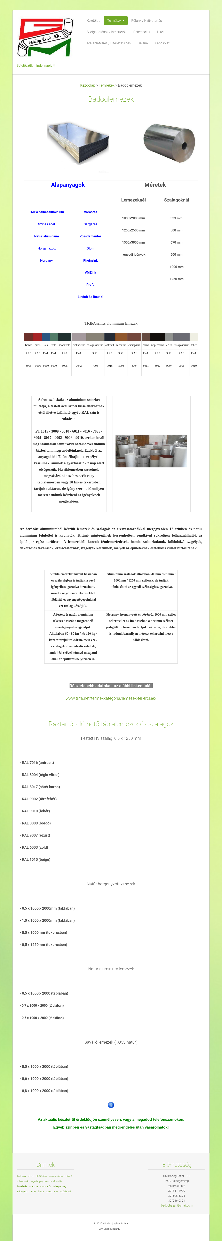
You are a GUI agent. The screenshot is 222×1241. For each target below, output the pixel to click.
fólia (47, 1181)
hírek (33, 1191)
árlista (41, 1191)
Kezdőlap (87, 85)
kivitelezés (22, 1186)
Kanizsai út (45, 1186)
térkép (31, 1176)
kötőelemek (65, 1191)
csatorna (33, 1186)
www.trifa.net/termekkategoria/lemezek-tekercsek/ (111, 698)
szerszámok (52, 1191)
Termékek (106, 85)
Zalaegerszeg (59, 1186)
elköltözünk (41, 1176)
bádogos (21, 1176)
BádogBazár (23, 1191)
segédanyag (37, 1181)
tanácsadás (56, 1181)
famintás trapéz (57, 1176)
